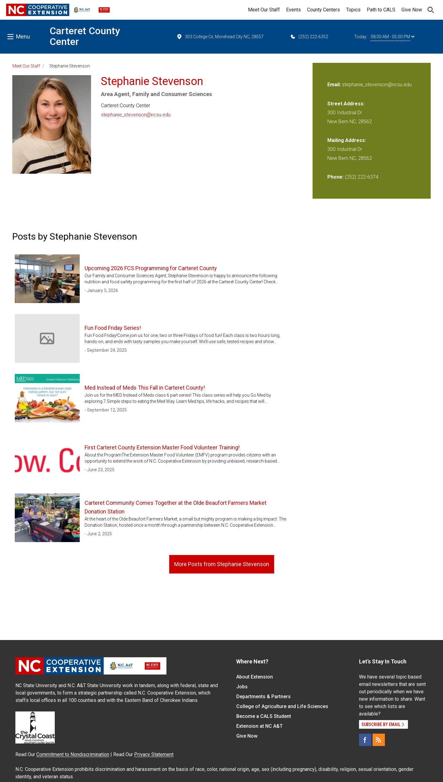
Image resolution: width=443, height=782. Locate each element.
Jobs (242, 687)
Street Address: (346, 104)
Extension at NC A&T (259, 726)
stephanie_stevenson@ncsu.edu (135, 115)
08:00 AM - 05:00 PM (392, 36)
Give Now (411, 10)
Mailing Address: (346, 140)
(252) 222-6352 (309, 37)
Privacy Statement (154, 754)
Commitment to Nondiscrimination (72, 754)
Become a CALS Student (263, 716)
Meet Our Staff (264, 10)
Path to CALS (381, 10)
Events (293, 10)
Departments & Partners (263, 696)
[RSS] (379, 740)
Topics (353, 10)
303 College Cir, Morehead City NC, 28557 (220, 37)
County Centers (323, 10)
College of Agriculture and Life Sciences (282, 706)
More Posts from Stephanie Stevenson (221, 564)
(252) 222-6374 (361, 177)
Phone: (335, 177)
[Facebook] (365, 740)
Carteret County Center (85, 36)
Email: (334, 84)
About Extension (254, 677)
